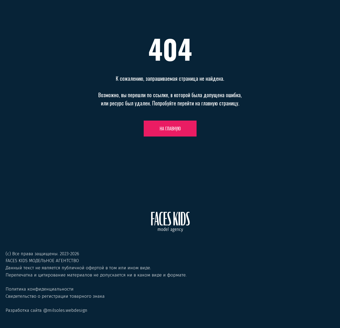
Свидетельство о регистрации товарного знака (55, 296)
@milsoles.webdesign (65, 310)
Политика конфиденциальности (40, 289)
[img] (170, 222)
